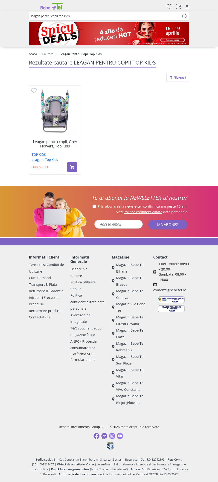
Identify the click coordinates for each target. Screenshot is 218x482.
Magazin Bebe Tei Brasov (128, 281)
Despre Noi (79, 269)
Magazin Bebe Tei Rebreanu (128, 346)
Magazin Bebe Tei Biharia (128, 267)
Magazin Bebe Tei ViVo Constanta (128, 386)
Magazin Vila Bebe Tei (128, 307)
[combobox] (109, 16)
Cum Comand (40, 277)
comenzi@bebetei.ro (169, 290)
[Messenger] (104, 436)
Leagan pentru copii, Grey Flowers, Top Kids (55, 144)
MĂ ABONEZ (167, 224)
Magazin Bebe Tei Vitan (128, 373)
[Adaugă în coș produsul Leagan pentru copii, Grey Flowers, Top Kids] (72, 167)
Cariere (76, 275)
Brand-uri (36, 304)
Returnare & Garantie (46, 290)
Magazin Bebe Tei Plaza (128, 333)
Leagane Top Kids (45, 159)
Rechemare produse (45, 310)
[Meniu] (32, 6)
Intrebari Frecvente (44, 297)
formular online (83, 359)
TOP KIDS (39, 154)
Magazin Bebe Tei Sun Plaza (128, 359)
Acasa (33, 54)
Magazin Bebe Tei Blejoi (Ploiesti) (128, 399)
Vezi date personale (151, 211)
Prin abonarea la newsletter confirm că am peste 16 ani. (142, 206)
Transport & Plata (43, 284)
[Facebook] (96, 436)
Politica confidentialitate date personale (87, 302)
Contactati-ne (40, 317)
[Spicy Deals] (109, 33)
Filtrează (177, 77)
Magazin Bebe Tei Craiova (128, 294)
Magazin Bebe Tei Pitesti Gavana (128, 320)
